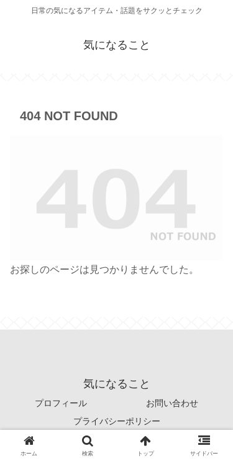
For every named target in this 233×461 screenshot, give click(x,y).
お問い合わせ (172, 403)
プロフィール (61, 403)
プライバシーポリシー (116, 421)
